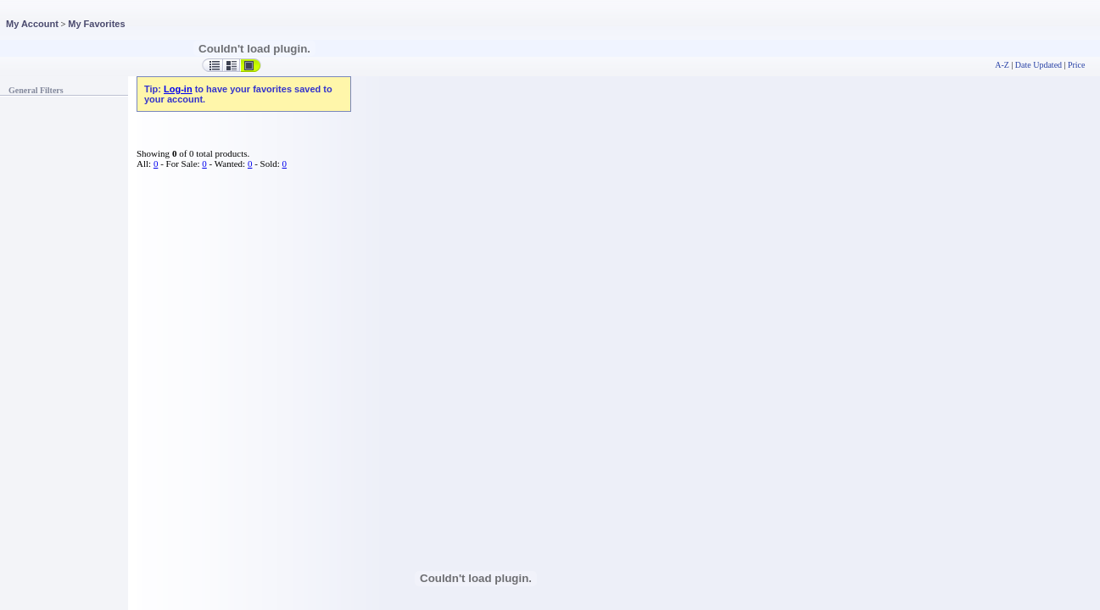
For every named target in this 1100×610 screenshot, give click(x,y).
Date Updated (1038, 64)
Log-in (178, 89)
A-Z (1002, 64)
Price (1076, 64)
